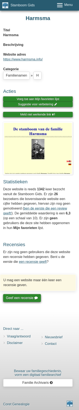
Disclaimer (15, 343)
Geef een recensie (21, 298)
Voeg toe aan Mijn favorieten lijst (38, 99)
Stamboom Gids (23, 5)
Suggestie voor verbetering (37, 104)
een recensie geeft (33, 261)
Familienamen (16, 75)
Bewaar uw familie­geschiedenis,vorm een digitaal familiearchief (38, 373)
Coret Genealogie (16, 404)
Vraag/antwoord (19, 336)
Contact (50, 344)
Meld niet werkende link (37, 114)
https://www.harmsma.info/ (23, 59)
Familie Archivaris (37, 382)
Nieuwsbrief (54, 337)
